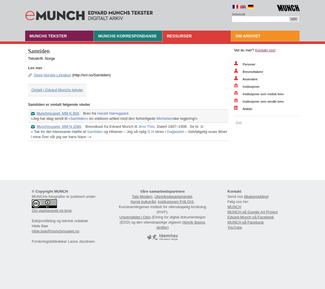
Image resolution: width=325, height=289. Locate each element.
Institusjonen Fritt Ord (175, 202)
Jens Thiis (146, 126)
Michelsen (164, 118)
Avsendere (250, 79)
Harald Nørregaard (112, 113)
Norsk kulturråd (143, 202)
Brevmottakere (253, 71)
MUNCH (234, 207)
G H (150, 131)
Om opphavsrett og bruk (52, 210)
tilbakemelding (256, 196)
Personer (249, 64)
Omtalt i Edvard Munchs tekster (57, 90)
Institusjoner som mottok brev (263, 94)
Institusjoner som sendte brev (263, 101)
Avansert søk (238, 13)
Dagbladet (175, 131)
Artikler (247, 109)
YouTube (234, 227)
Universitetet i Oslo (134, 217)
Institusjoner (251, 86)
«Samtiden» (78, 118)
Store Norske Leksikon (52, 75)
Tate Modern (142, 196)
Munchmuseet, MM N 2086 (59, 126)
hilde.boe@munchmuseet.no (55, 231)
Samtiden (95, 131)
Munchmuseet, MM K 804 (58, 113)
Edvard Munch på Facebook (250, 217)
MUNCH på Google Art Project (252, 212)
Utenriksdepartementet (173, 196)
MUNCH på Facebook (245, 222)
